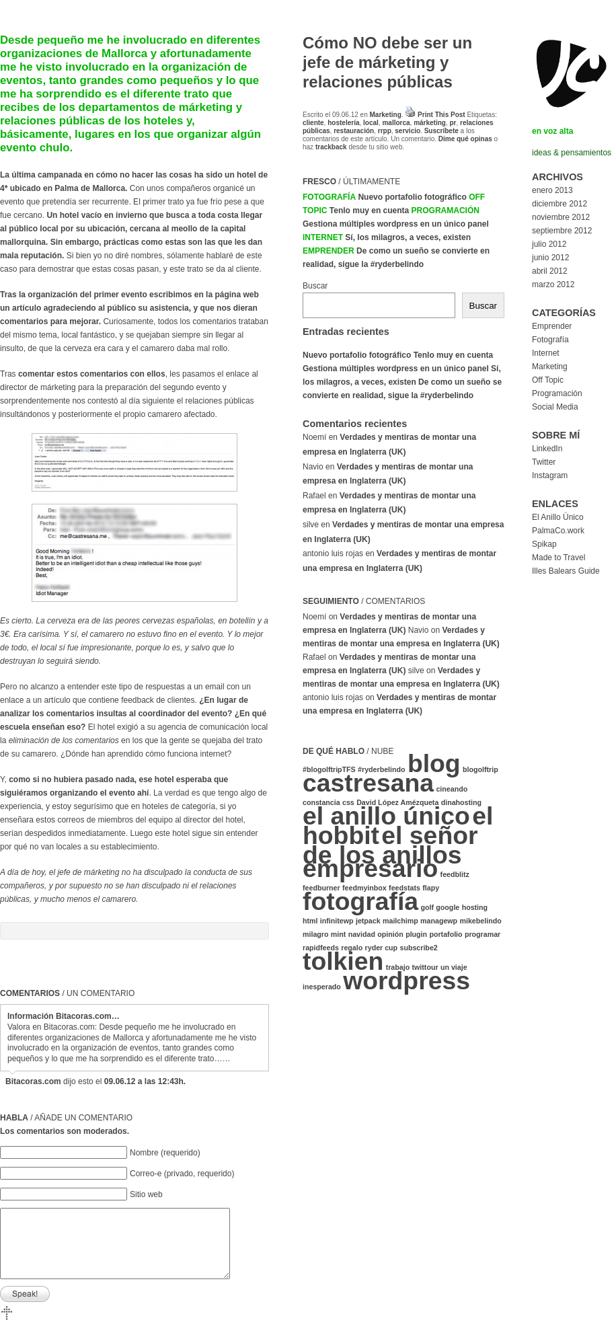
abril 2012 (550, 271)
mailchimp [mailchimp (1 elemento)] (400, 921)
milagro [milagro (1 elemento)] (316, 934)
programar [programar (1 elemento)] (482, 934)
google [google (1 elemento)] (447, 907)
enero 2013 (552, 190)
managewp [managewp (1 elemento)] (438, 921)
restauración (354, 131)
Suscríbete (441, 131)
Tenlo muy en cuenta (369, 210)
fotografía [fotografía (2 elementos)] (360, 901)
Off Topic (548, 380)
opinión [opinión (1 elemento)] (390, 934)
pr (452, 122)
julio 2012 (549, 244)
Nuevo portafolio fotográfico (412, 197)
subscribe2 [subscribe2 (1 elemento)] (418, 948)
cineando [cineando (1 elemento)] (451, 789)
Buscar (315, 286)
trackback (331, 147)
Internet (323, 237)
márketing (430, 122)
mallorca (396, 122)
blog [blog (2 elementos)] (434, 763)
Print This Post (441, 114)
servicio (407, 131)
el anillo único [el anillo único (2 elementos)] (386, 816)
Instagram (550, 475)
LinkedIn (547, 448)
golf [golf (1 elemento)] (427, 907)
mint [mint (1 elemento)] (338, 934)
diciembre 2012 (559, 203)
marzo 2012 (553, 284)
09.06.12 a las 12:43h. (145, 1081)
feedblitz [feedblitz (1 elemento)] (454, 874)
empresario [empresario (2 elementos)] (370, 868)
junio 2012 (550, 257)
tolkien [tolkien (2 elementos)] (343, 961)
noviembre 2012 (561, 217)
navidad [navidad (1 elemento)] (361, 934)
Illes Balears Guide (566, 571)
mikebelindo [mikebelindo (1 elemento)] (480, 921)
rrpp (384, 131)
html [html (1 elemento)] (310, 921)
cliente (313, 122)
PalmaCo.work (558, 530)
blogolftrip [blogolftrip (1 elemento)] (480, 769)
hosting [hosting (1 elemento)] (475, 907)
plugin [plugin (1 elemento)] (416, 934)
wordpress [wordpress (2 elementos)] (406, 980)
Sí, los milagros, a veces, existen (408, 237)
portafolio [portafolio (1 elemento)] (445, 934)
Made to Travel (558, 557)
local (371, 122)
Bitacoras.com (33, 1081)
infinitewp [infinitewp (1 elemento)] (337, 921)
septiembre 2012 (562, 230)
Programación (445, 210)
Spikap (544, 544)
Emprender (328, 251)
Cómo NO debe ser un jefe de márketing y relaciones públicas (387, 62)
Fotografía (329, 197)
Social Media (555, 407)
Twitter (543, 462)
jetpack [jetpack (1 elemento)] (368, 921)
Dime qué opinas (465, 139)
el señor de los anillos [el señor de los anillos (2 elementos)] (390, 845)
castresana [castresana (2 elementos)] (368, 783)
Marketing (385, 114)
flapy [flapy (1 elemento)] (430, 888)
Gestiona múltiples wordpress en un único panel (396, 224)
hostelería (343, 122)
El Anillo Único (558, 517)
